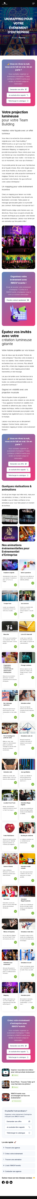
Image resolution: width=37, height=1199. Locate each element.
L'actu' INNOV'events (12, 1165)
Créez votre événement (13, 1154)
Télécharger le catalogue (18, 101)
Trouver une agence (11, 1148)
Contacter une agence (12, 1171)
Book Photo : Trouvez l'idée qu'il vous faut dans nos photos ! (23, 1085)
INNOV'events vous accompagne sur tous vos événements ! (20, 1097)
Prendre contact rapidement (18, 300)
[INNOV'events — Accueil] (5, 3)
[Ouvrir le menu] (33, 3)
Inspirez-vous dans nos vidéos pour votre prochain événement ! (23, 1073)
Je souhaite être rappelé (18, 95)
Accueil (14, 38)
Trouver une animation (12, 1160)
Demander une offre (18, 89)
